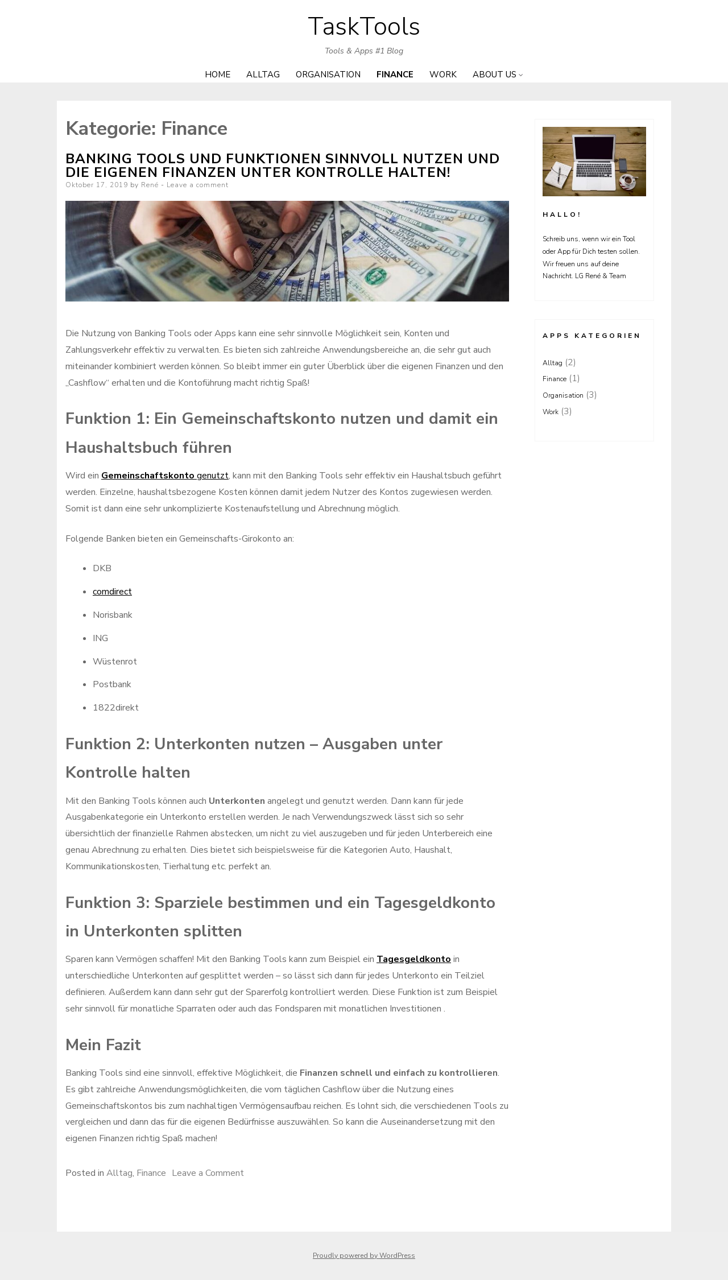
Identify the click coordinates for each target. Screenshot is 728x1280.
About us (494, 74)
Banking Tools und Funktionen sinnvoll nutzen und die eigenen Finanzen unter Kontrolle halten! (282, 165)
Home (217, 74)
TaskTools (364, 27)
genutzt (165, 475)
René (150, 184)
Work (443, 74)
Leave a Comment (208, 1173)
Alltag (263, 74)
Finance (395, 74)
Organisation (328, 74)
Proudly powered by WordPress (364, 1255)
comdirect (112, 591)
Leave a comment (198, 184)
